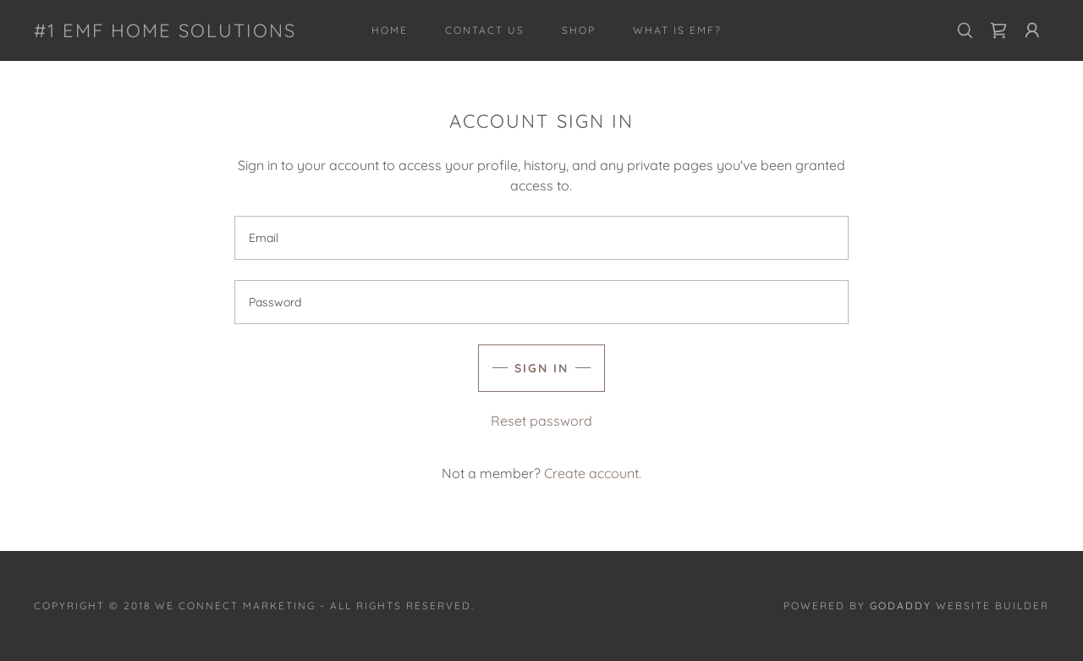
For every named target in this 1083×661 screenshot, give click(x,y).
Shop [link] (579, 30)
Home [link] (389, 30)
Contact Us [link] (485, 30)
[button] (1032, 30)
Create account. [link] (592, 473)
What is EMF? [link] (677, 30)
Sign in (541, 368)
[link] (165, 32)
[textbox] (541, 238)
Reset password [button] (541, 420)
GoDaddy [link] (901, 605)
